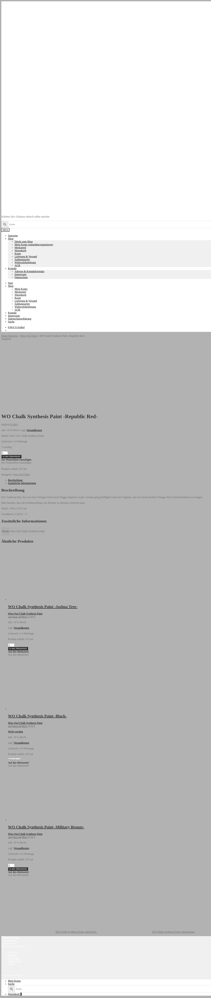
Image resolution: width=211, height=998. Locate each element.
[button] (16, 393)
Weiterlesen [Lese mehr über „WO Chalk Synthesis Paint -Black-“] (14, 693)
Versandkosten (34, 363)
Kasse (18, 253)
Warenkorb (20, 250)
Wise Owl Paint (28, 335)
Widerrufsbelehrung (25, 262)
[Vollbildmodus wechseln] (6, 994)
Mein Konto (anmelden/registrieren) (34, 244)
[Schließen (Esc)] (12, 994)
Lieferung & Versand (26, 256)
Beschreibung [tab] (15, 413)
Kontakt (12, 268)
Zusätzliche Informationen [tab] (22, 416)
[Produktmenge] (4, 386)
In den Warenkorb (11, 390)
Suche (11, 321)
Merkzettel (20, 247)
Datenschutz (21, 277)
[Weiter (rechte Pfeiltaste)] (6, 997)
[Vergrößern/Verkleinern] (2, 994)
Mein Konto (21, 289)
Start (10, 283)
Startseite (13, 235)
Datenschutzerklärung (19, 318)
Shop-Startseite (9, 335)
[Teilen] (9, 994)
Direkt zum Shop (24, 241)
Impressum (20, 274)
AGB (17, 265)
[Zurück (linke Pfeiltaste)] (2, 997)
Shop (10, 238)
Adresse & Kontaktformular (29, 271)
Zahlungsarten (22, 259)
